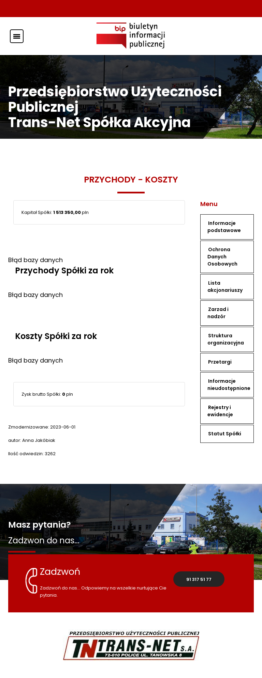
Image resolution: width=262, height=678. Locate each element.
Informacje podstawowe (224, 227)
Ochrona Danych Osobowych (222, 256)
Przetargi (220, 361)
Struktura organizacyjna (225, 339)
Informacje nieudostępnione (228, 385)
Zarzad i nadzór (218, 313)
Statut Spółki (224, 433)
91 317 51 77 (199, 579)
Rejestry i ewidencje (220, 411)
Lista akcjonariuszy (225, 287)
